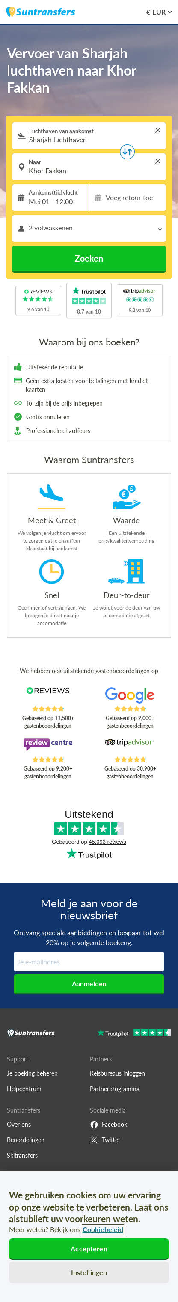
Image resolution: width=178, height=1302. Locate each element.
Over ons (19, 1124)
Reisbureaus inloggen (117, 1073)
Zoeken (89, 258)
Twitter (105, 1140)
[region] (89, 1236)
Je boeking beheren (32, 1073)
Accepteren (89, 1248)
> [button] (157, 130)
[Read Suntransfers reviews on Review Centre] (47, 747)
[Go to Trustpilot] (134, 1034)
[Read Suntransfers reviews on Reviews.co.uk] (47, 696)
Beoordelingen (25, 1139)
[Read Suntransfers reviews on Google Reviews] (129, 696)
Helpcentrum (24, 1088)
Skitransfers (22, 1155)
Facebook (108, 1124)
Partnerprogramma (114, 1088)
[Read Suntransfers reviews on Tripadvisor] (129, 747)
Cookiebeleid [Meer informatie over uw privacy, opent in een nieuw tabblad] (103, 1229)
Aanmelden (89, 983)
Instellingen (89, 1272)
